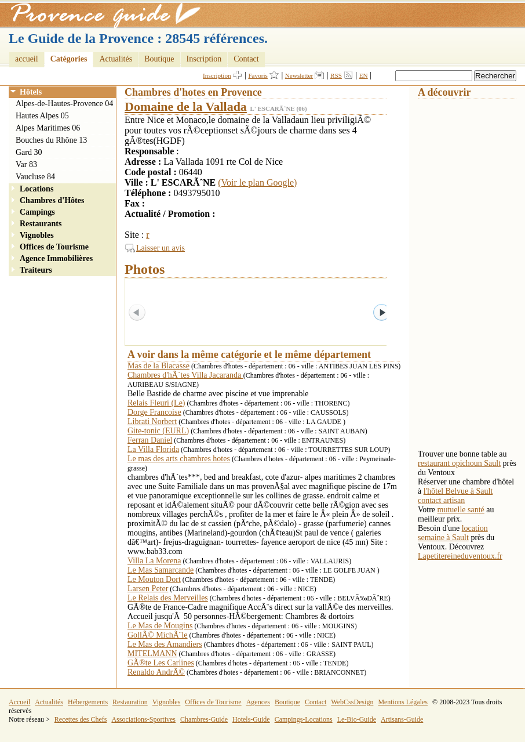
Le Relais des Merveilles (167, 597)
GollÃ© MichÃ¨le (157, 635)
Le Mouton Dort (154, 579)
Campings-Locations (304, 719)
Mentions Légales (403, 702)
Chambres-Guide (204, 719)
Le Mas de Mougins (159, 625)
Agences (258, 702)
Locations (36, 188)
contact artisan (441, 500)
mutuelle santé (460, 509)
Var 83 (26, 164)
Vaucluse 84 (35, 176)
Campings (37, 212)
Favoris (258, 75)
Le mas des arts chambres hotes (178, 458)
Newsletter (299, 75)
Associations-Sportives (143, 719)
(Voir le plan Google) (257, 182)
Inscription (204, 59)
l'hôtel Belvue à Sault (458, 491)
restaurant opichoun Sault (459, 463)
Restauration (130, 702)
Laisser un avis (160, 248)
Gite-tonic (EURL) (158, 430)
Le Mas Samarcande (160, 570)
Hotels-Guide (251, 719)
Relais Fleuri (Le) (156, 403)
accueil (26, 59)
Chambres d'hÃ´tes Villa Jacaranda (185, 375)
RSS (336, 75)
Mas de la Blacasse (158, 365)
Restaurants (40, 223)
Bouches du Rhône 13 (51, 140)
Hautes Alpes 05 (42, 115)
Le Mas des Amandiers (164, 644)
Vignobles (37, 235)
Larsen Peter (147, 588)
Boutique (159, 59)
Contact (246, 59)
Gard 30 (29, 152)
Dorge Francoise (154, 412)
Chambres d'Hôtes (52, 200)
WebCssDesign (352, 702)
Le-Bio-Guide (356, 719)
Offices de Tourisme (54, 246)
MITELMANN (152, 653)
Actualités (115, 59)
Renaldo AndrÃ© (156, 672)
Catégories (69, 59)
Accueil (19, 702)
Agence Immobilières (56, 258)
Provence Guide (101, 14)
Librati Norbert (152, 421)
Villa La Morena (154, 560)
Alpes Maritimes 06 (48, 128)
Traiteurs (36, 270)
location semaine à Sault (453, 533)
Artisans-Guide (402, 719)
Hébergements (88, 702)
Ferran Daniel (149, 440)
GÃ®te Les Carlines (160, 662)
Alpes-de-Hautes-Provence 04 (64, 103)
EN (363, 75)
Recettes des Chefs (80, 719)
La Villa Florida (153, 449)
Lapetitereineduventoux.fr (460, 556)
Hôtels (31, 92)
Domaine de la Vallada (186, 106)
